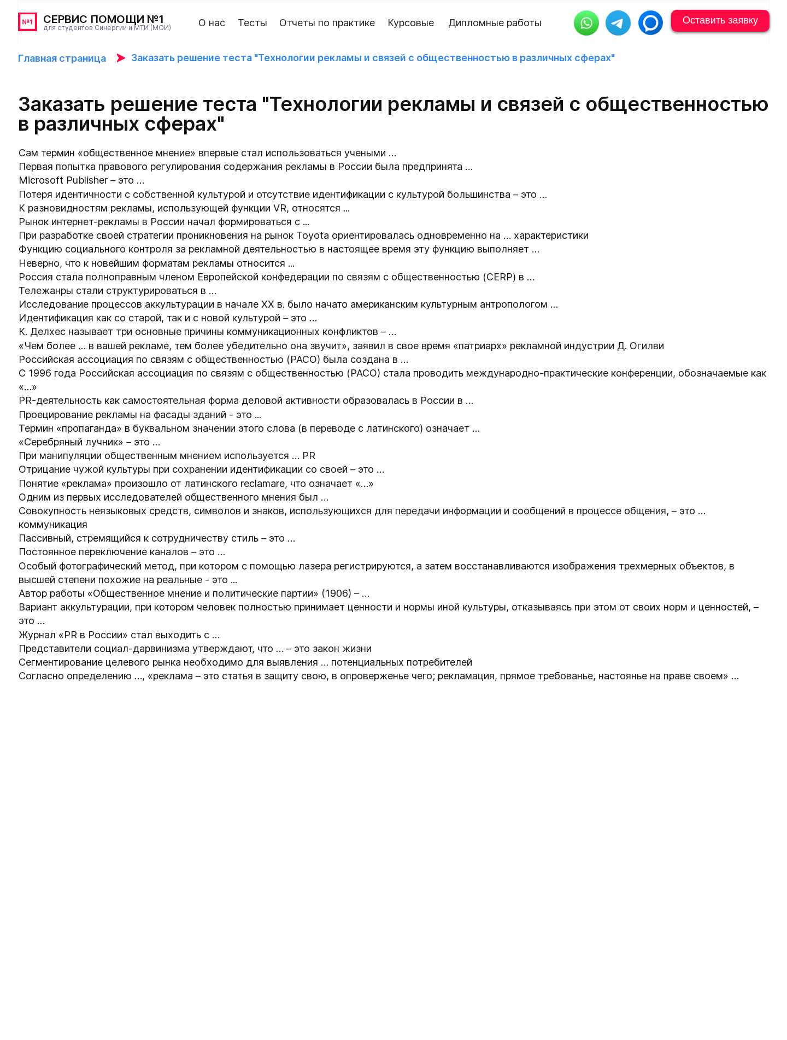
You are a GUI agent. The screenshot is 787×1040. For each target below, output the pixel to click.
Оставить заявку (720, 20)
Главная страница (62, 58)
